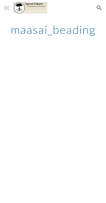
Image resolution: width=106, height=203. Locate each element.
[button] (7, 8)
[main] (53, 29)
